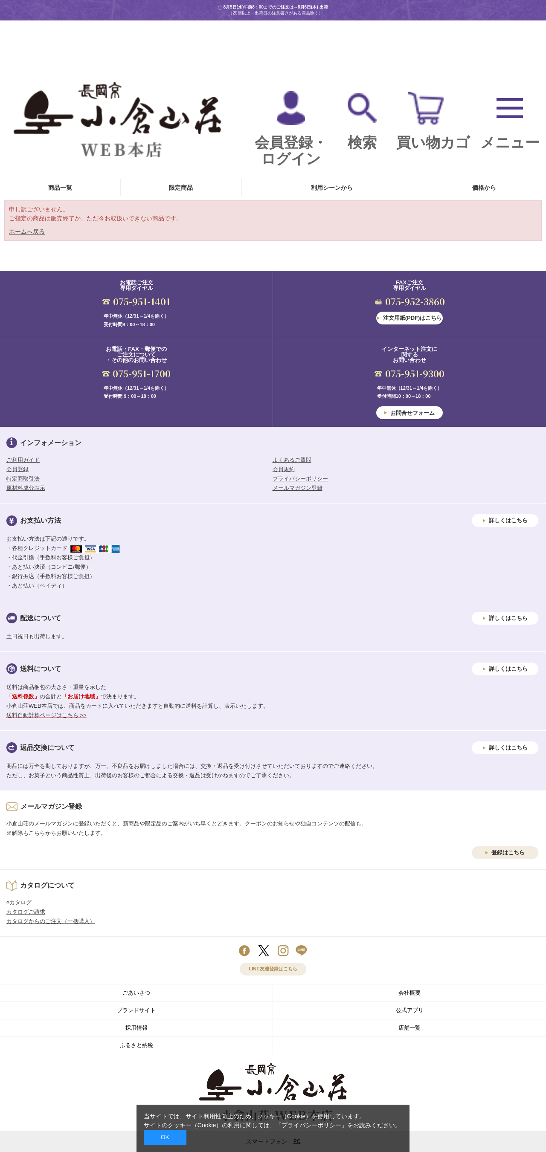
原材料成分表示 (25, 488)
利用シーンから (332, 187)
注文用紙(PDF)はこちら (412, 318)
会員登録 (17, 469)
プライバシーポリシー (300, 478)
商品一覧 (60, 187)
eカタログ (19, 902)
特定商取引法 (23, 478)
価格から (484, 187)
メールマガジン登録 (297, 488)
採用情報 (136, 1028)
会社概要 (409, 993)
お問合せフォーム (412, 413)
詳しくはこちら (508, 520)
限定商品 (181, 187)
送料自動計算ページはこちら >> (46, 715)
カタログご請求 (25, 912)
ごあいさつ (136, 993)
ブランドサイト (136, 1010)
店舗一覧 (409, 1028)
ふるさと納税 (136, 1045)
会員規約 (284, 469)
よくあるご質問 (292, 460)
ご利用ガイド (23, 460)
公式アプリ (410, 1010)
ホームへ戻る (27, 231)
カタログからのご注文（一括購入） (50, 921)
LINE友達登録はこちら (273, 968)
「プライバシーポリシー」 (311, 1125)
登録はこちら (508, 852)
